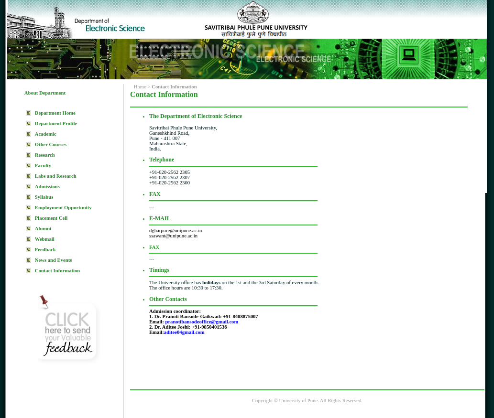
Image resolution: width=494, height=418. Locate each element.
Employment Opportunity (63, 207)
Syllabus (44, 197)
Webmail (45, 239)
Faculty (43, 165)
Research (45, 155)
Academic (45, 134)
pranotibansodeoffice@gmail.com (201, 321)
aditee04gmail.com (184, 332)
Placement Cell (51, 218)
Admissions (47, 186)
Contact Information (57, 270)
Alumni (43, 228)
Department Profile (56, 123)
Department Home (55, 113)
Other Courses (50, 144)
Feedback (45, 249)
